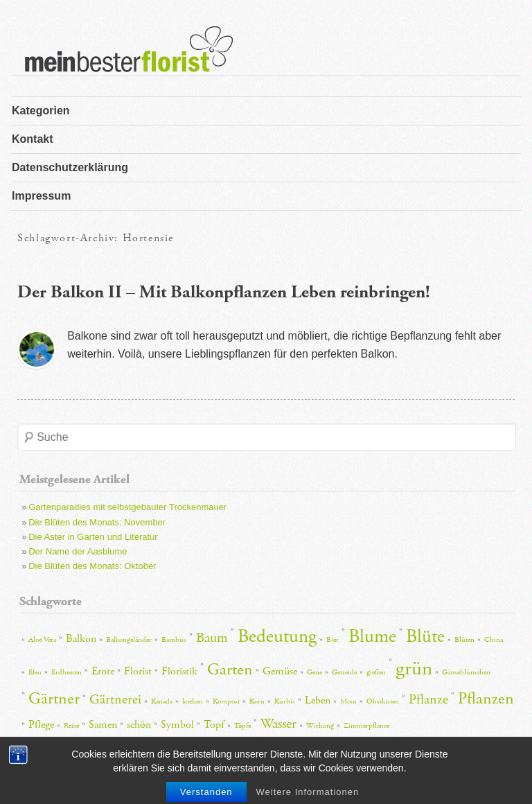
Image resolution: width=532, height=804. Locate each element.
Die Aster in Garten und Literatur (92, 537)
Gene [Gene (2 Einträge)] (314, 672)
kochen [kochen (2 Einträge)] (192, 701)
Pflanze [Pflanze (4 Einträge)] (428, 699)
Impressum (41, 196)
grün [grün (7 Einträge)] (414, 668)
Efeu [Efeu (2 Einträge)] (35, 672)
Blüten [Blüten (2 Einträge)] (464, 640)
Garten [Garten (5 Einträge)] (230, 669)
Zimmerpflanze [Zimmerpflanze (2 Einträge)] (366, 726)
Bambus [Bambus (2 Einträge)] (173, 640)
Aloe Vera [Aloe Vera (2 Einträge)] (42, 640)
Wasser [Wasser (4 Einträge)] (278, 724)
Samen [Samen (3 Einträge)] (103, 724)
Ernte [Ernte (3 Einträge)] (102, 671)
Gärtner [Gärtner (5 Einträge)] (54, 698)
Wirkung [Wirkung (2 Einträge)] (320, 726)
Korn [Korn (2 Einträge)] (257, 701)
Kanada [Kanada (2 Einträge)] (161, 701)
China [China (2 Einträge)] (493, 640)
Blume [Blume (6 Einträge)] (372, 636)
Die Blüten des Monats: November (97, 522)
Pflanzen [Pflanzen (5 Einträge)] (486, 698)
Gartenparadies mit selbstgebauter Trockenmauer (127, 507)
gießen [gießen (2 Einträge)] (376, 672)
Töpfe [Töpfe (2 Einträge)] (242, 726)
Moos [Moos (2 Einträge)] (348, 701)
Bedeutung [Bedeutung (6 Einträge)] (277, 636)
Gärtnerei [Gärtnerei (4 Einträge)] (115, 699)
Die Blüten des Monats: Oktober (92, 566)
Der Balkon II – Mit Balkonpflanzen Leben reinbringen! (223, 292)
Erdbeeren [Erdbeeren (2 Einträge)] (66, 672)
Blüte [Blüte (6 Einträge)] (425, 636)
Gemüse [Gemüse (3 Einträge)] (280, 671)
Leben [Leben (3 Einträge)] (317, 700)
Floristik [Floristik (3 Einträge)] (179, 671)
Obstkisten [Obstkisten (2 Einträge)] (382, 701)
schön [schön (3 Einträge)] (139, 724)
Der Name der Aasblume (77, 551)
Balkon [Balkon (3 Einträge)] (81, 638)
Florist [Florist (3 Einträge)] (138, 671)
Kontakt (32, 139)
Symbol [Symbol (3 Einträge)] (177, 724)
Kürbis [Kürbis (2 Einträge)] (284, 701)
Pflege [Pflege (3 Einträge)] (41, 724)
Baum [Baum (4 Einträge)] (212, 638)
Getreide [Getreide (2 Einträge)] (344, 672)
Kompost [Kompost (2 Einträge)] (226, 701)
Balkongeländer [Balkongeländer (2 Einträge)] (129, 640)
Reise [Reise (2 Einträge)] (71, 726)
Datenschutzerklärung (70, 167)
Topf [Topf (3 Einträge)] (214, 724)
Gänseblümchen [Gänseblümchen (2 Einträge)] (466, 672)
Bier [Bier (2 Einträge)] (332, 640)
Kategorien (41, 110)
